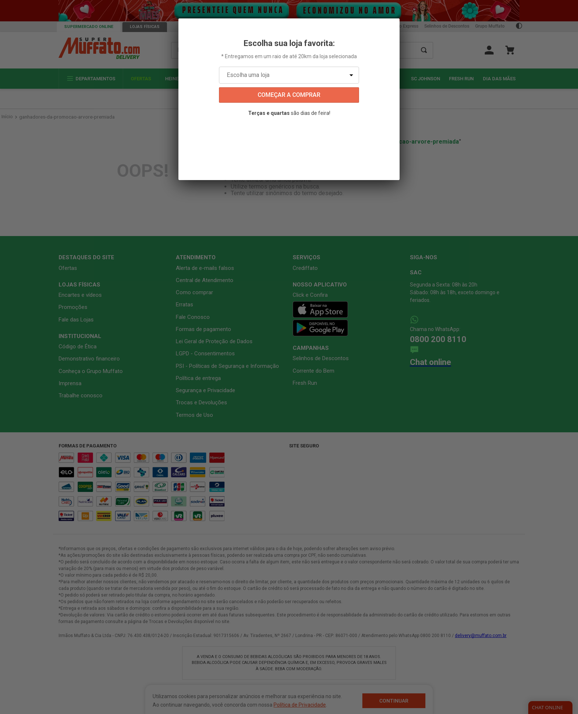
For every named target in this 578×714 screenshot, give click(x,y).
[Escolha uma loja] (289, 75)
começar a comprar (289, 94)
